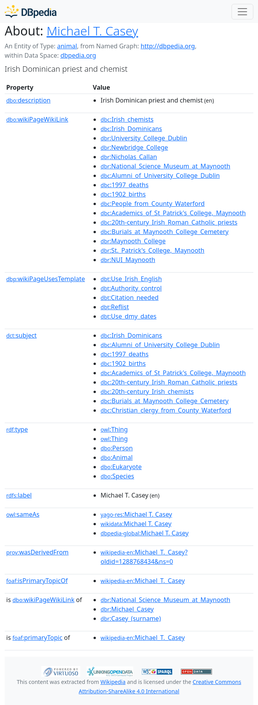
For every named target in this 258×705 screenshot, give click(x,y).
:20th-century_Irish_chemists (147, 391)
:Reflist (115, 307)
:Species (117, 476)
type (17, 429)
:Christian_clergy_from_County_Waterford (166, 410)
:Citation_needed (130, 297)
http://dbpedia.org (168, 46)
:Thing (114, 429)
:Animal (117, 457)
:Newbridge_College (134, 147)
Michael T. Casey (92, 30)
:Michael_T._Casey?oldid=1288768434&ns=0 (144, 557)
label (19, 495)
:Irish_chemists (127, 119)
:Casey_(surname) (131, 618)
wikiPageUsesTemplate (45, 279)
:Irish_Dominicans (131, 128)
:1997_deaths (124, 185)
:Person (117, 448)
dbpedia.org (78, 55)
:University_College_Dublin (144, 138)
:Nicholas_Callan (129, 156)
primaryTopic (37, 637)
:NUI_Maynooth (128, 259)
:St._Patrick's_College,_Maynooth (152, 250)
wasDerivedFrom (37, 552)
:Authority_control (131, 288)
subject (21, 335)
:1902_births (123, 194)
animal (67, 46)
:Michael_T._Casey (143, 580)
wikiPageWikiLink (37, 119)
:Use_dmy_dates (128, 316)
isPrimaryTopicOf (37, 580)
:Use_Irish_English (131, 279)
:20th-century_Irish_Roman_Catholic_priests (169, 222)
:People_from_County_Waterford (153, 203)
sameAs (22, 514)
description (28, 100)
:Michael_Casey (127, 609)
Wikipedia (113, 682)
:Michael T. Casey (136, 514)
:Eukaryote (121, 466)
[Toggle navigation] (242, 11)
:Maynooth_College (133, 241)
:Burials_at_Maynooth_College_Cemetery (164, 231)
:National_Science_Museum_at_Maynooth (165, 166)
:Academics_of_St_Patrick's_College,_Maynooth (173, 213)
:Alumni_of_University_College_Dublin (160, 175)
